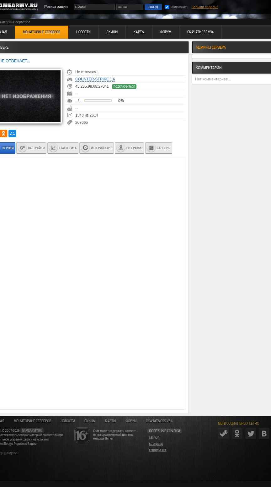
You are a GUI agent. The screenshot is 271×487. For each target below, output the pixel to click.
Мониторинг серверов (32, 421)
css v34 (154, 437)
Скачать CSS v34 (159, 421)
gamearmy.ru (32, 430)
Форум (130, 421)
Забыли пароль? (205, 7)
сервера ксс (158, 450)
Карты (110, 421)
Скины (90, 421)
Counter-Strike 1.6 (95, 79)
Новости (68, 421)
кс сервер (156, 443)
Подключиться (124, 86)
